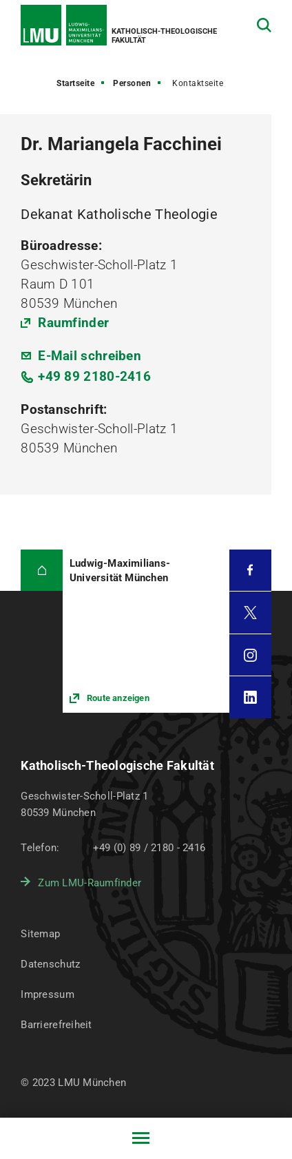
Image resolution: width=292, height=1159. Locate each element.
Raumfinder (73, 323)
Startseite (75, 83)
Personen (132, 83)
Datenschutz (50, 964)
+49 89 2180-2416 (94, 376)
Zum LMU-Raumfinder (89, 883)
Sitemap (40, 934)
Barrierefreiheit (56, 1025)
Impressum (47, 994)
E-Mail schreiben (89, 356)
